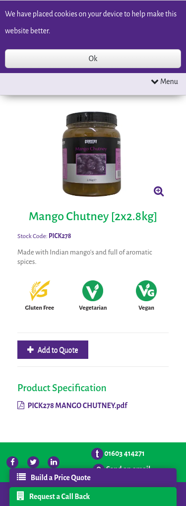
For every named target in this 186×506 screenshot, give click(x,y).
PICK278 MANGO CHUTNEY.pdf (72, 406)
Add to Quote (57, 350)
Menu (164, 81)
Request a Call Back (53, 496)
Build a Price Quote (54, 477)
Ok (93, 59)
